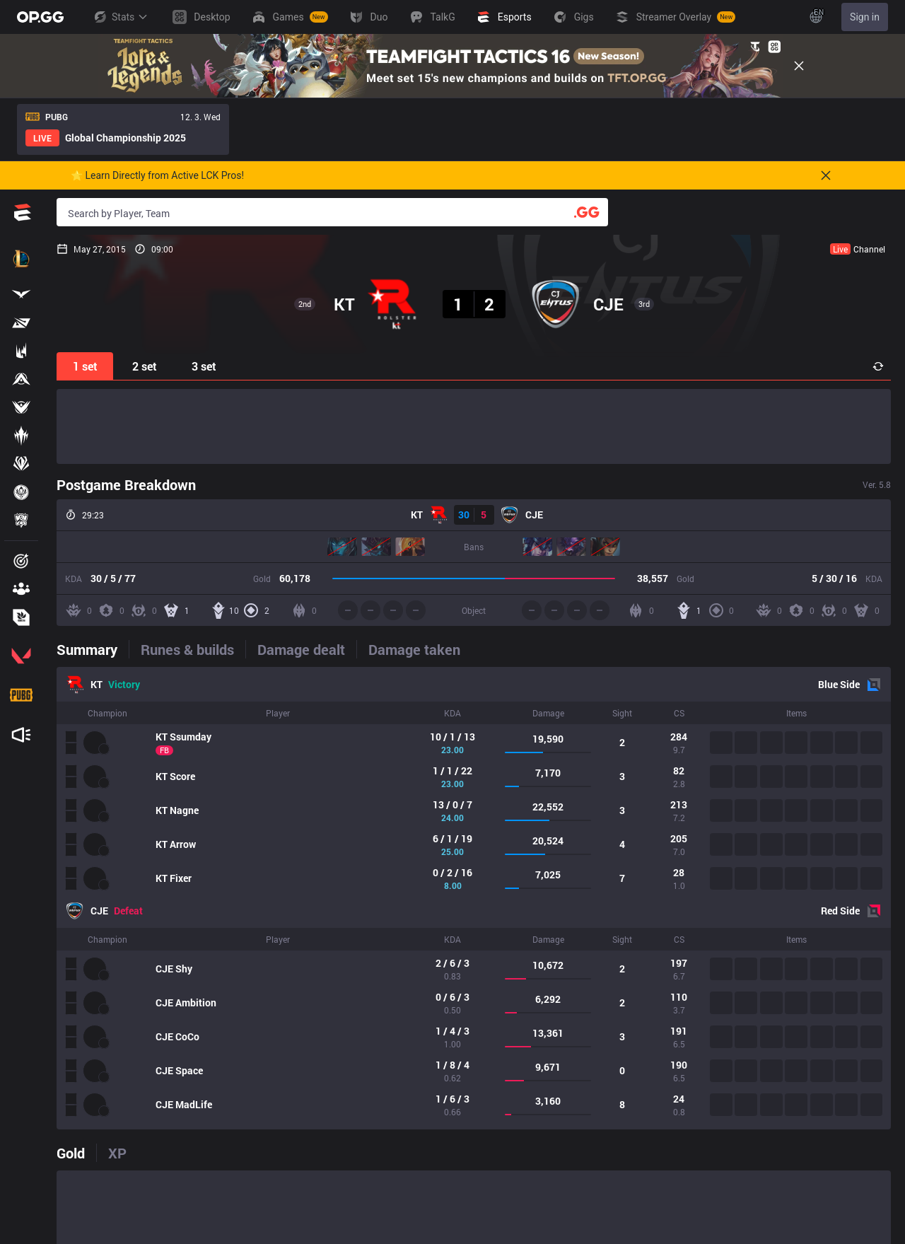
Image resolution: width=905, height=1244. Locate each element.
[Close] (798, 65)
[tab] (93, 649)
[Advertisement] (474, 426)
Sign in (865, 17)
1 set (85, 366)
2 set (144, 366)
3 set (204, 366)
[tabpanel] (474, 898)
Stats (120, 16)
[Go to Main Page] (40, 17)
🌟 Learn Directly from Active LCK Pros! (157, 175)
